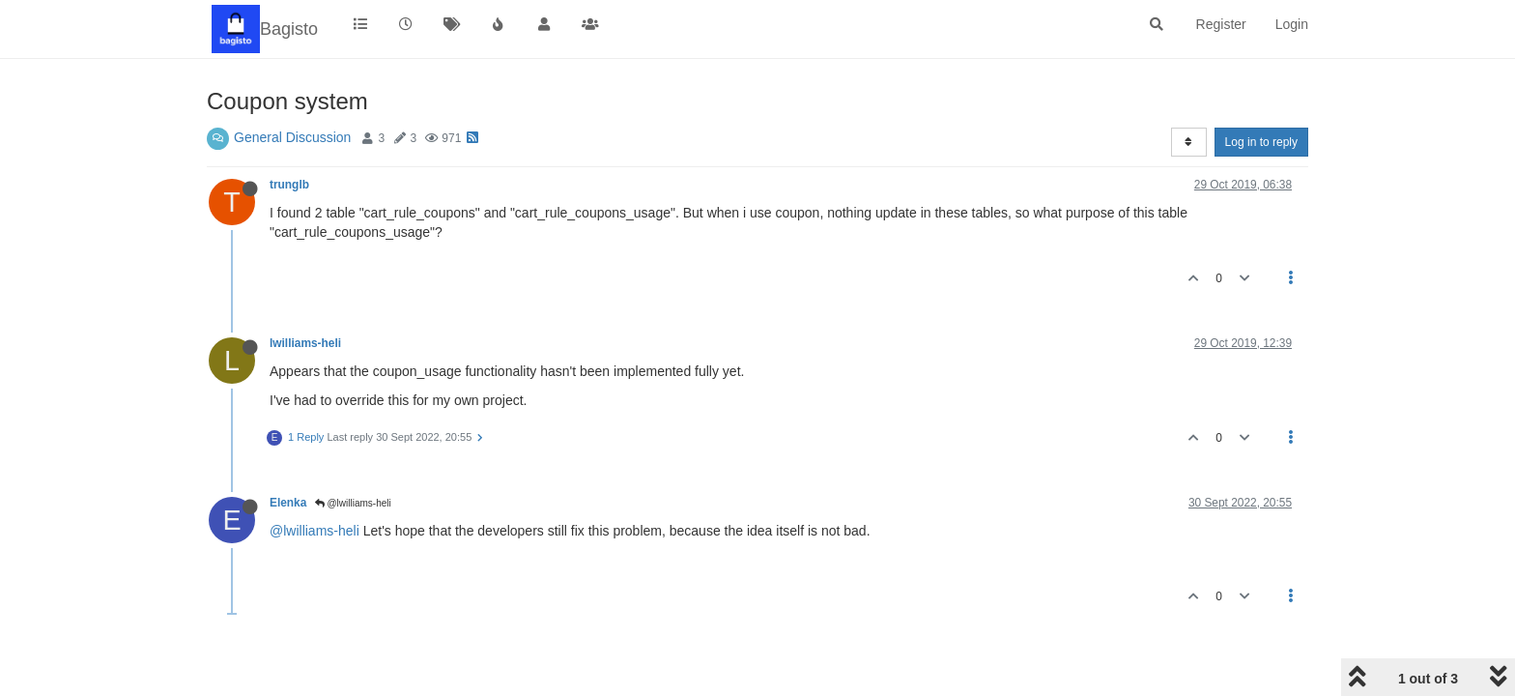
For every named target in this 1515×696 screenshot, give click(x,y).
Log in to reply (1261, 142)
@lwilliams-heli (353, 503)
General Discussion (292, 137)
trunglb (289, 184)
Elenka (288, 502)
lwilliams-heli (305, 343)
